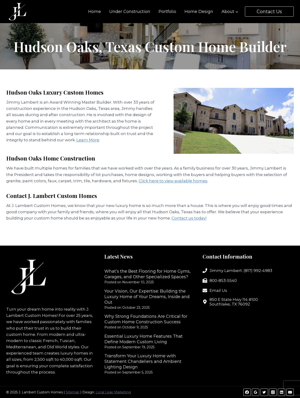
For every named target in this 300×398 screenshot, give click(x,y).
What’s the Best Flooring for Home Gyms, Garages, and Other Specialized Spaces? (147, 274)
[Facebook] (247, 392)
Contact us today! (189, 218)
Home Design (198, 11)
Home (94, 11)
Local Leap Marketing (113, 392)
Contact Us (269, 11)
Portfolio (167, 11)
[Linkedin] (281, 392)
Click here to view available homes (173, 181)
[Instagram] (272, 392)
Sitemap (72, 392)
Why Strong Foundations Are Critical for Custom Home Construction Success (145, 319)
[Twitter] (264, 392)
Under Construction (129, 11)
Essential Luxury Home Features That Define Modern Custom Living (143, 339)
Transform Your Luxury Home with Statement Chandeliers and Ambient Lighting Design (142, 361)
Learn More (87, 140)
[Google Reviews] (255, 392)
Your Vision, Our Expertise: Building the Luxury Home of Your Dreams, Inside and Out (147, 297)
